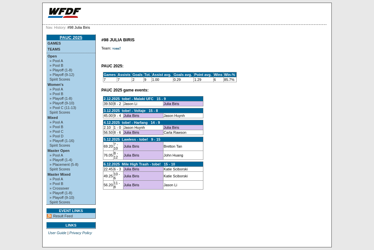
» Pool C (56, 131)
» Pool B (56, 65)
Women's (55, 85)
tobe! (116, 48)
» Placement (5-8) (64, 164)
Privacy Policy (80, 233)
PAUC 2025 (71, 37)
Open (52, 56)
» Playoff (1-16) (62, 141)
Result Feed (63, 216)
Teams (54, 49)
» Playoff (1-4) (61, 160)
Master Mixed (59, 174)
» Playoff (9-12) (62, 75)
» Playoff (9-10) (62, 103)
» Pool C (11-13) (63, 108)
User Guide (57, 233)
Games (54, 43)
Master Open (59, 151)
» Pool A (56, 61)
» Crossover (59, 188)
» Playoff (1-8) (61, 70)
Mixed (53, 118)
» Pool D (56, 136)
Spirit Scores (60, 79)
